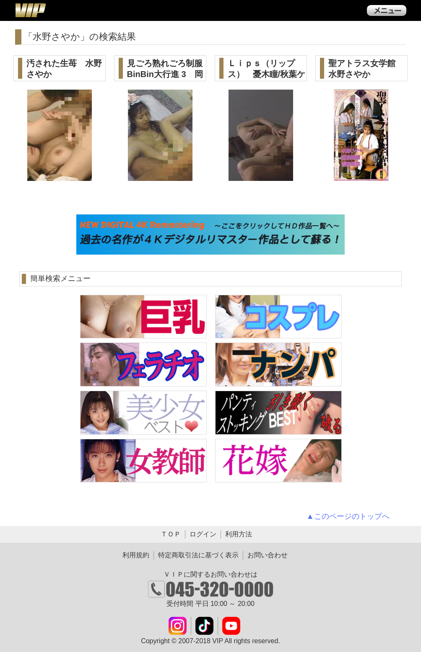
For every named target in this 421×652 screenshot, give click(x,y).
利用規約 (135, 555)
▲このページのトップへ (348, 516)
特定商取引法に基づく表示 (198, 555)
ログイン (203, 534)
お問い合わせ (267, 555)
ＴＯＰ (171, 534)
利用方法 (238, 534)
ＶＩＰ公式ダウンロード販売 (30, 10)
